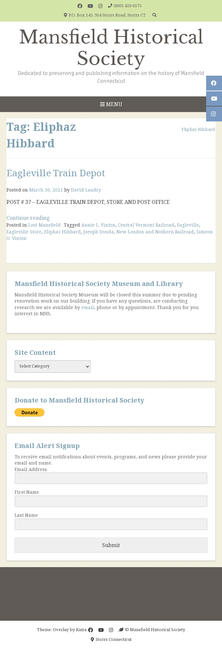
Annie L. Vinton (98, 225)
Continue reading (28, 217)
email (87, 307)
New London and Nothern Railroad (155, 232)
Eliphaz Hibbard (62, 232)
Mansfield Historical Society (111, 48)
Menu (111, 104)
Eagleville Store (23, 232)
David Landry (86, 190)
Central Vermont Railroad (146, 225)
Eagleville (188, 225)
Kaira (81, 629)
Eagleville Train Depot (55, 173)
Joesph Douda (98, 232)
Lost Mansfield (44, 225)
